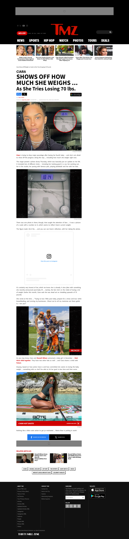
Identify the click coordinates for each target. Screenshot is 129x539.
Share (38, 437)
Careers (43, 494)
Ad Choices (20, 496)
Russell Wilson (34, 469)
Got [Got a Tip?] (22, 33)
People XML (20, 521)
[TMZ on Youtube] (24, 25)
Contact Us (44, 489)
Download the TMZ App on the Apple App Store (97, 490)
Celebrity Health (58, 472)
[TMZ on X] (20, 26)
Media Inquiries (45, 499)
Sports (34, 41)
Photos (78, 41)
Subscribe (83, 497)
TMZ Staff (21, 97)
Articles (19, 501)
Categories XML (21, 514)
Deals (105, 41)
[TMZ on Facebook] (17, 26)
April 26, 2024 (26, 100)
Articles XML (21, 504)
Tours (92, 41)
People (19, 519)
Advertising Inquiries (47, 496)
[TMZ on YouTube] (75, 506)
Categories (20, 511)
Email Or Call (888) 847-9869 (37, 33)
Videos (19, 526)
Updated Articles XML (23, 509)
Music (72, 469)
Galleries (19, 516)
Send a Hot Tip (45, 491)
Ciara (25, 469)
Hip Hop (49, 41)
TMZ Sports (53, 469)
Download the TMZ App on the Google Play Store (97, 496)
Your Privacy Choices (23, 499)
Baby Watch (64, 469)
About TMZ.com (21, 489)
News (20, 41)
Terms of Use (21, 494)
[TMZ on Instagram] (27, 26)
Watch (63, 41)
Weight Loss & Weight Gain (41, 472)
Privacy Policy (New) (23, 491)
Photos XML (20, 524)
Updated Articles (22, 506)
